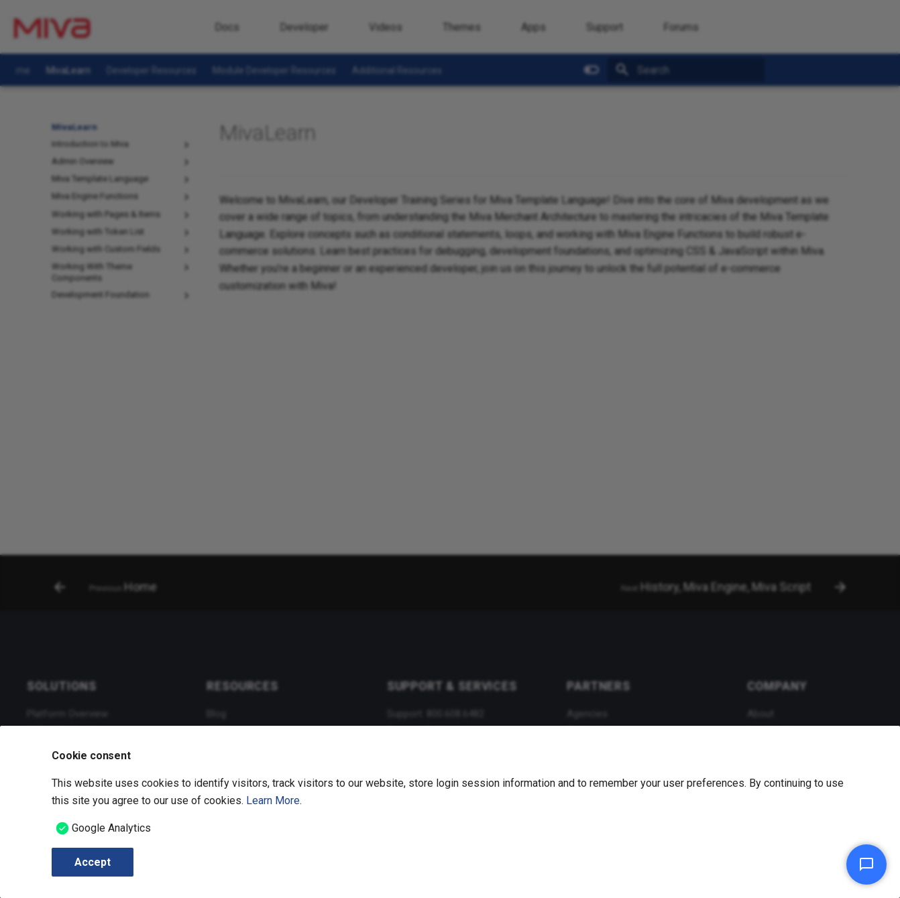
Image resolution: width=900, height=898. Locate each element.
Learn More (273, 800)
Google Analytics (111, 828)
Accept (92, 862)
